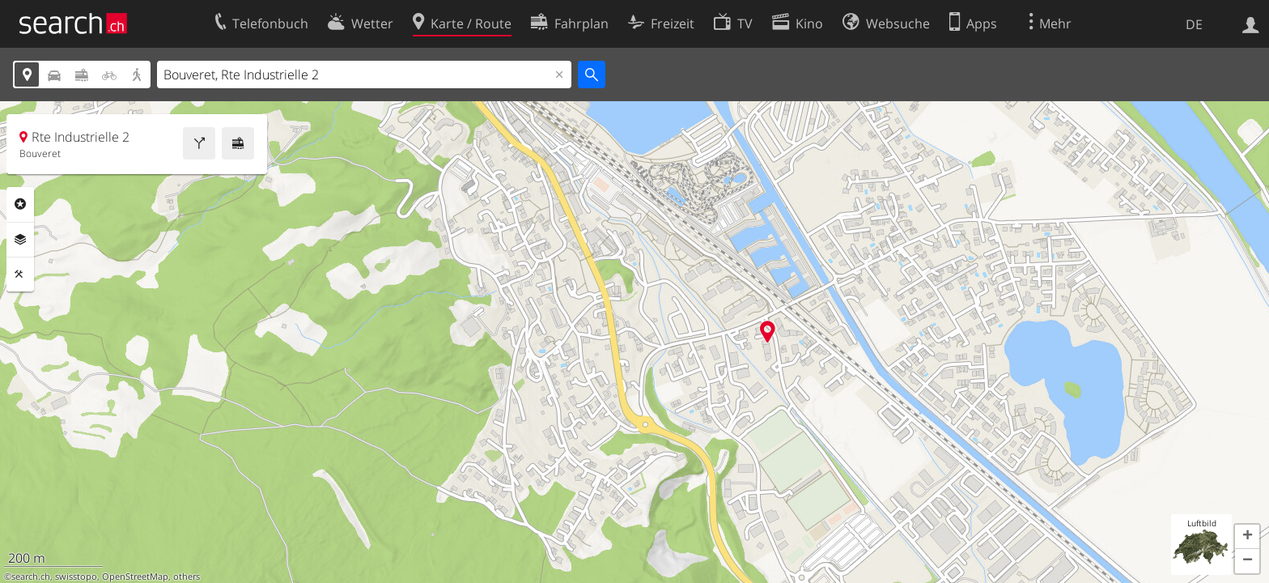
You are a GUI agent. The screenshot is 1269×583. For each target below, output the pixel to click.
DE (1194, 24)
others (186, 576)
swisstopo (76, 576)
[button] (1247, 537)
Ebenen (20, 240)
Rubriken (20, 204)
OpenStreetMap (135, 576)
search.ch (30, 576)
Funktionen (20, 274)
